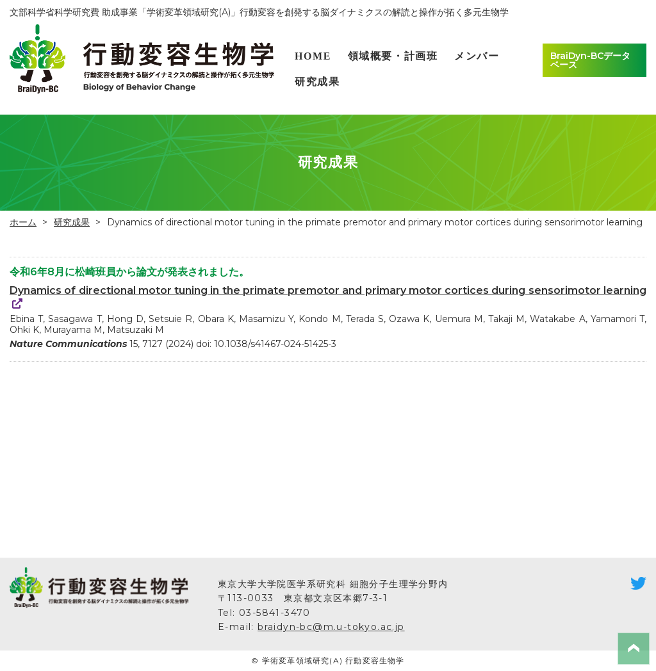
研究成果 (317, 81)
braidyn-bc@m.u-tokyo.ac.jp (331, 627)
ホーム (23, 222)
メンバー (476, 56)
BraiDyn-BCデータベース (590, 60)
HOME (313, 56)
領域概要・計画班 (393, 56)
